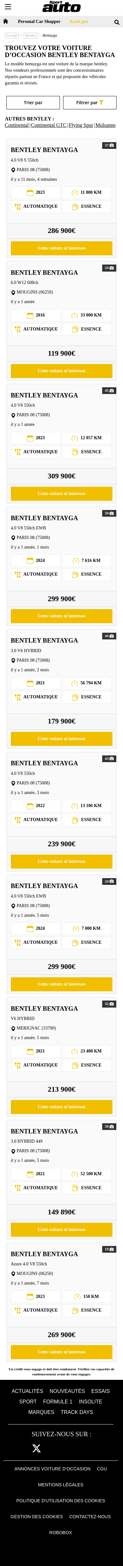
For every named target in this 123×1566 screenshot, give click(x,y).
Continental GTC (49, 125)
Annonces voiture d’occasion (52, 1468)
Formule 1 (58, 1401)
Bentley (30, 35)
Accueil (11, 35)
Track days (77, 1412)
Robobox (60, 1532)
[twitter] (36, 1449)
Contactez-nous (90, 1516)
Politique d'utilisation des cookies (60, 1500)
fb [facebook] (24, 1449)
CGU (102, 1468)
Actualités (27, 1391)
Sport (28, 1401)
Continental (17, 125)
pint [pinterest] (66, 1449)
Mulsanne (105, 125)
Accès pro (78, 21)
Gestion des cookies (37, 1516)
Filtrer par (89, 102)
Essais (100, 1391)
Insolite (90, 1401)
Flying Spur (81, 125)
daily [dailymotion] (96, 1449)
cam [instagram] (51, 1449)
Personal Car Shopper (39, 21)
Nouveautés (67, 1391)
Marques (41, 1412)
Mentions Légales (61, 1484)
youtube (80, 1449)
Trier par (33, 102)
